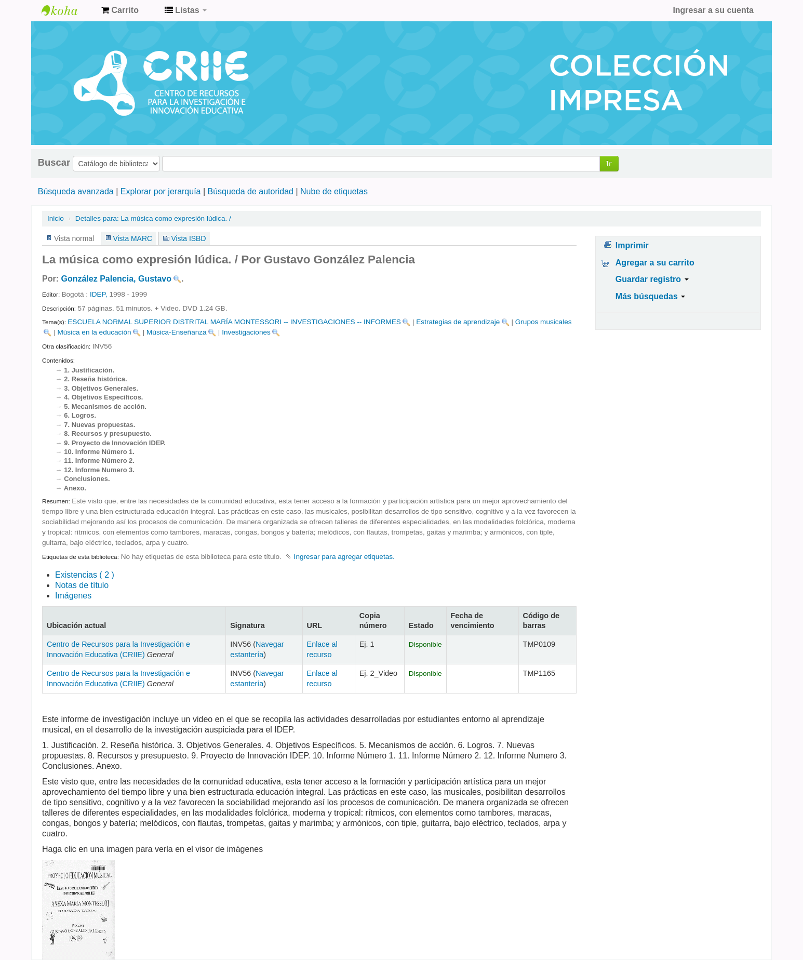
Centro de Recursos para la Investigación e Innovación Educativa (67, 10)
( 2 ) (84, 574)
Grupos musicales (543, 322)
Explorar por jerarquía (161, 191)
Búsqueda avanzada (76, 191)
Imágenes (73, 595)
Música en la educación (94, 332)
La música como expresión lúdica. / (153, 218)
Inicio (55, 218)
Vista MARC (132, 238)
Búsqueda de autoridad (250, 191)
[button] (119, 10)
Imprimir (632, 245)
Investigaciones (246, 332)
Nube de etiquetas (334, 191)
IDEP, (99, 294)
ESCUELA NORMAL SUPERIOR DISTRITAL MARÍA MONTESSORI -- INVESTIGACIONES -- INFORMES (234, 322)
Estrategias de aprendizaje (458, 322)
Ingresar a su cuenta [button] (713, 10)
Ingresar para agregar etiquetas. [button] (344, 557)
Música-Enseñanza (176, 332)
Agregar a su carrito (654, 262)
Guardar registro (652, 279)
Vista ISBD (188, 238)
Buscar (54, 162)
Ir (609, 163)
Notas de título (82, 585)
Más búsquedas (650, 296)
